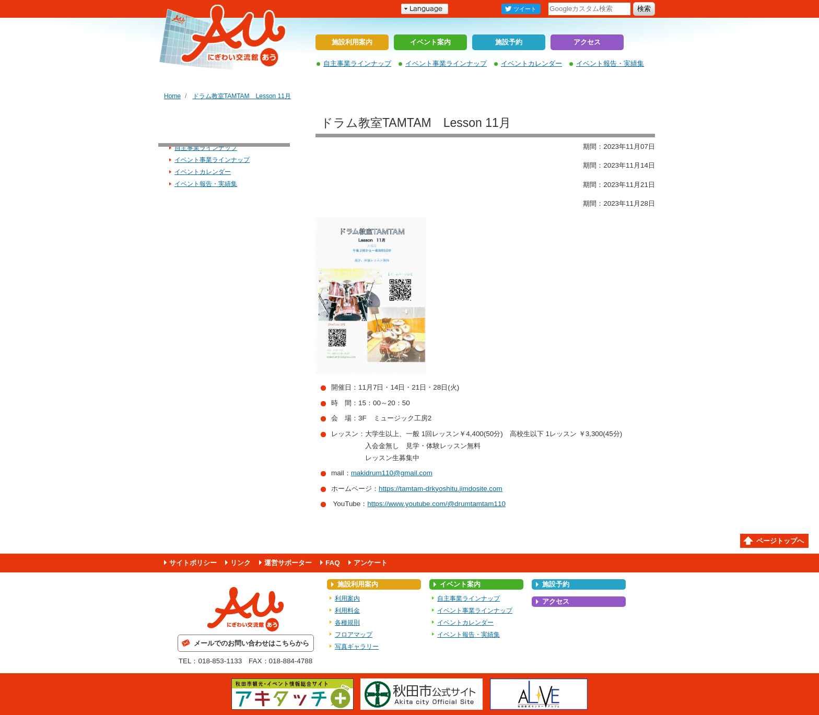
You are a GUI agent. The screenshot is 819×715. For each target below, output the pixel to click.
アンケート (371, 563)
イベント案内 (430, 42)
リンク (240, 563)
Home (172, 96)
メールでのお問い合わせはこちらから (251, 643)
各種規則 (347, 622)
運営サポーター (288, 563)
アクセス (587, 42)
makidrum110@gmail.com (391, 473)
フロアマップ (353, 634)
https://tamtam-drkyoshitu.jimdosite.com (440, 489)
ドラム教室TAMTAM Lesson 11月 (242, 96)
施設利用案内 (352, 42)
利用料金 (347, 610)
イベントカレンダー (531, 63)
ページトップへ (780, 541)
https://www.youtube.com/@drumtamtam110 (436, 504)
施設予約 (508, 42)
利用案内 (347, 598)
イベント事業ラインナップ (446, 63)
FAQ (332, 563)
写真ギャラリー (357, 646)
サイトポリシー (193, 563)
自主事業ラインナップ (357, 63)
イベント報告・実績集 (610, 63)
